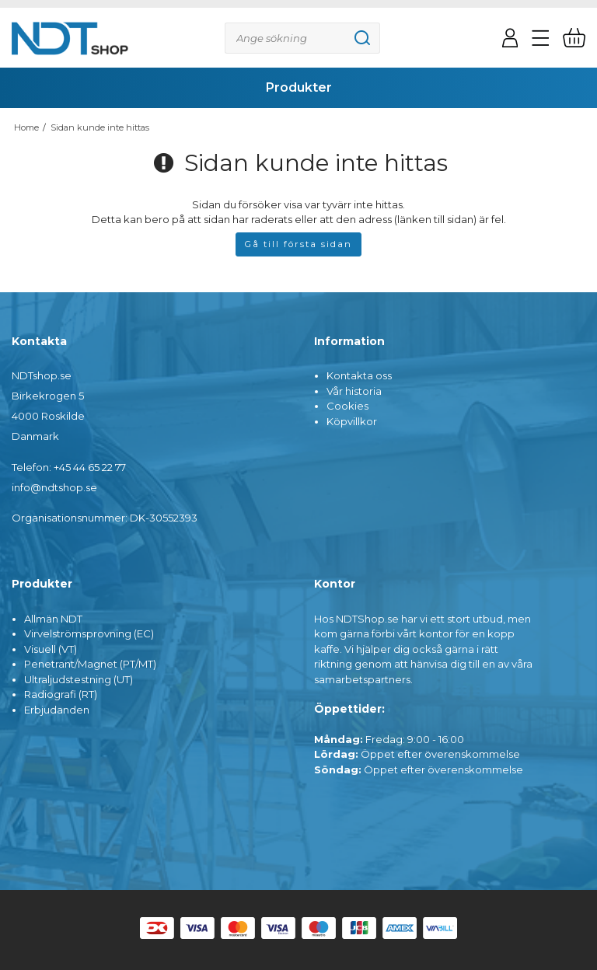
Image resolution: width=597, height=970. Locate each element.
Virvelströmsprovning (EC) (89, 633)
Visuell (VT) (50, 649)
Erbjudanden (56, 709)
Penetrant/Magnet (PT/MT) (90, 664)
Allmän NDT (53, 618)
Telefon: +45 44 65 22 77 (69, 467)
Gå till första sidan (298, 244)
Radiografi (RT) (60, 694)
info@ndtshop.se (54, 487)
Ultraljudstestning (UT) (78, 679)
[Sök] (302, 38)
